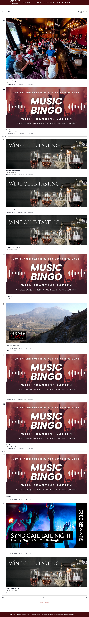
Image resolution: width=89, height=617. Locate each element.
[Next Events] (85, 597)
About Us (67, 2)
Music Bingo (9, 129)
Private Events (50, 2)
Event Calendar (38, 2)
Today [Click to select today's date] (44, 597)
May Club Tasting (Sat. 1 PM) (13, 170)
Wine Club (60, 2)
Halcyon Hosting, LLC (69, 614)
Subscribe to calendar (44, 602)
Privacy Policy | (54, 614)
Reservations (26, 2)
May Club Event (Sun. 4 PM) (13, 247)
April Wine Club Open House (13, 81)
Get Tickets (8, 350)
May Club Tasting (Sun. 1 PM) (13, 209)
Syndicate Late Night (11, 550)
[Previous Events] (4, 597)
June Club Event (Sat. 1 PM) (13, 588)
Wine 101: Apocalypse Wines (13, 345)
